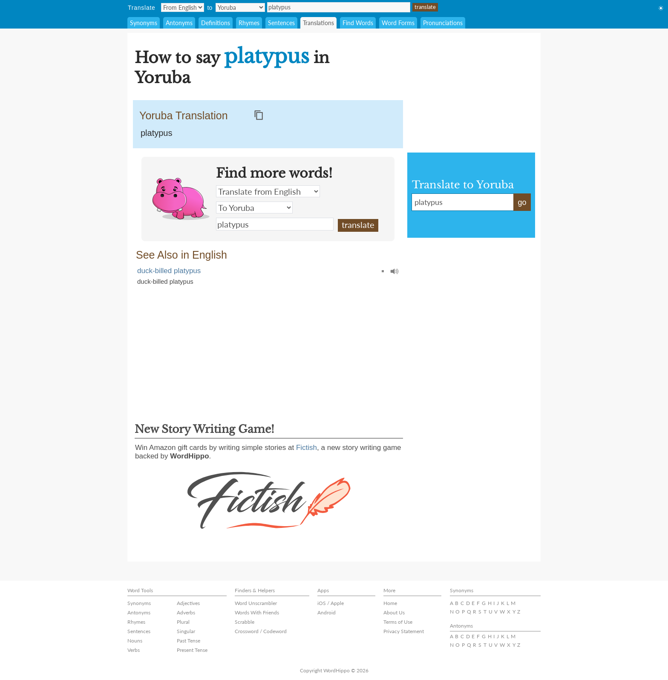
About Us (394, 612)
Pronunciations (443, 22)
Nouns (134, 640)
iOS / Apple (330, 603)
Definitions (215, 22)
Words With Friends (257, 612)
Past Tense (188, 640)
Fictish (306, 448)
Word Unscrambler (256, 603)
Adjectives (188, 603)
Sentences (281, 22)
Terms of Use (397, 622)
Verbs (133, 650)
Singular (186, 631)
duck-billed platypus (169, 271)
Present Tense (192, 650)
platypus (338, 7)
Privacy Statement (403, 631)
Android (326, 612)
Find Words (358, 22)
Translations (318, 22)
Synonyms (143, 22)
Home (390, 603)
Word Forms (398, 22)
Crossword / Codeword (261, 631)
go (522, 202)
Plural (183, 622)
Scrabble (244, 622)
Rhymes (249, 22)
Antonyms (179, 22)
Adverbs (186, 612)
